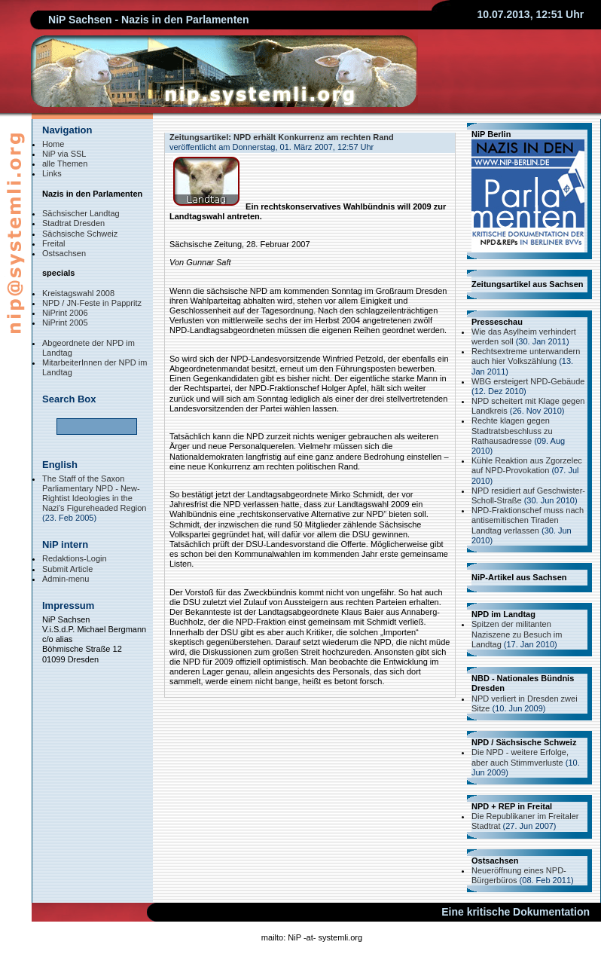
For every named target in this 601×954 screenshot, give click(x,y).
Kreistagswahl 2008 (78, 293)
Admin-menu (65, 578)
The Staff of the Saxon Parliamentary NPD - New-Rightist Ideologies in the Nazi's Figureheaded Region (94, 493)
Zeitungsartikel (198, 137)
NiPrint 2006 (65, 312)
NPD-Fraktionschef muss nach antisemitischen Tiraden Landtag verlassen (527, 520)
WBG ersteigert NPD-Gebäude (527, 381)
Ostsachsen (64, 253)
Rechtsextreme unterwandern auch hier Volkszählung (525, 356)
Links (52, 173)
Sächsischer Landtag (81, 213)
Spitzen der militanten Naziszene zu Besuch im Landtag (516, 633)
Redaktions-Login (74, 558)
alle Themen (64, 163)
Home (53, 143)
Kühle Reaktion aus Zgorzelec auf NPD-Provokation (526, 465)
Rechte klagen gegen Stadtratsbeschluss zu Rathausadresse (512, 430)
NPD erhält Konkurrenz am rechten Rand (313, 137)
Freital (54, 243)
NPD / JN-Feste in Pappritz (92, 302)
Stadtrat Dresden (73, 223)
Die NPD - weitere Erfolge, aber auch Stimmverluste (520, 757)
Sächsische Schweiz (79, 233)
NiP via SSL (64, 153)
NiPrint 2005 (65, 322)
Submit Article (67, 568)
